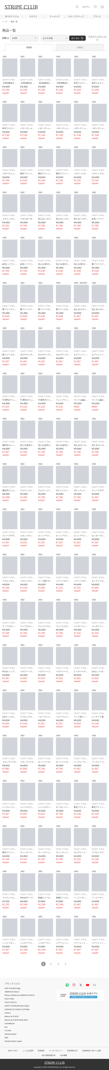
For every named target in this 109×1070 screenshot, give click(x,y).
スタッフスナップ (76, 16)
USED (80, 47)
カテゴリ (33, 16)
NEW (29, 47)
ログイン (86, 7)
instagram (74, 985)
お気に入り (95, 7)
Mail (94, 985)
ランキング (55, 16)
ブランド (97, 16)
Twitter (81, 985)
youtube (87, 985)
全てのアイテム (12, 16)
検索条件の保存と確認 (97, 38)
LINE (67, 985)
